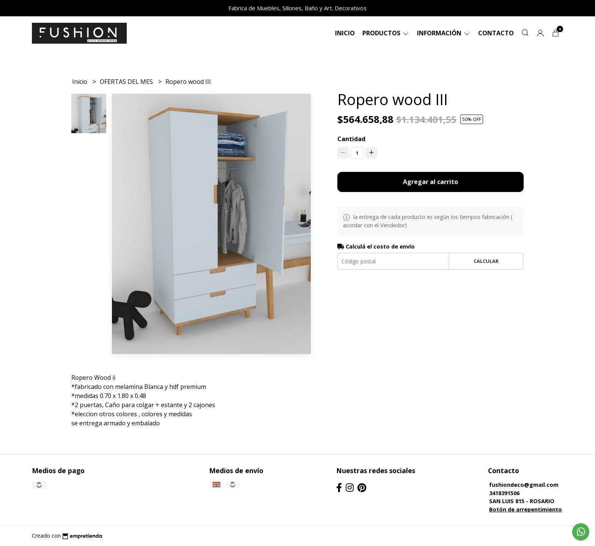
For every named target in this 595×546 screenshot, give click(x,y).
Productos (385, 33)
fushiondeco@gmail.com (524, 484)
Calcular (486, 261)
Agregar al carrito (430, 182)
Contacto (496, 33)
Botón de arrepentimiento (525, 509)
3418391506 (504, 493)
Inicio (345, 33)
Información (444, 33)
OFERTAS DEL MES (127, 81)
